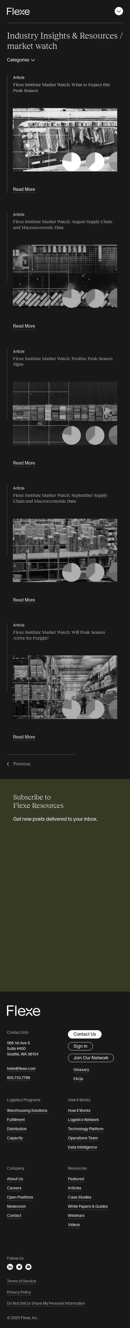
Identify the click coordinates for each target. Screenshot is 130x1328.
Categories (21, 60)
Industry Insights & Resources (62, 35)
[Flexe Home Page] (18, 11)
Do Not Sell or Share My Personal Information (46, 1303)
